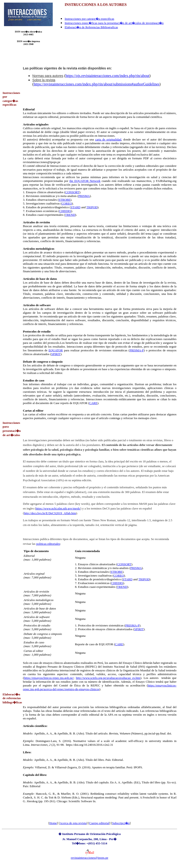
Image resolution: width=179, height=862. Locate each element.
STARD (76, 207)
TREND (70, 215)
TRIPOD (92, 207)
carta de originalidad (108, 139)
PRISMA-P (137, 350)
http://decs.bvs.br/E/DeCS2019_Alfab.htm (50, 513)
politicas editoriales (48, 543)
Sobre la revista (43, 80)
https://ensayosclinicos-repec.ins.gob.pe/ (48, 678)
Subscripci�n (121, 823)
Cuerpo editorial (99, 823)
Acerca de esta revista (73, 823)
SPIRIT (56, 354)
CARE (93, 403)
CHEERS (65, 211)
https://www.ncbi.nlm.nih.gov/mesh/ (58, 508)
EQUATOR (56, 350)
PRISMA (84, 196)
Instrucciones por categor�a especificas (89, 18)
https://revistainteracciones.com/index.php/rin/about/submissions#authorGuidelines (96, 84)
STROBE (64, 199)
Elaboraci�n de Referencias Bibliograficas (91, 27)
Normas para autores (47, 76)
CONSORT (72, 192)
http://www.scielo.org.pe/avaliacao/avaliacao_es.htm (108, 678)
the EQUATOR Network (85, 181)
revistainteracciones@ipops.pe (89, 857)
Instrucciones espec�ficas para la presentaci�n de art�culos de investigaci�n (114, 23)
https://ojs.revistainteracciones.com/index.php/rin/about (107, 76)
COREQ (66, 203)
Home (53, 823)
